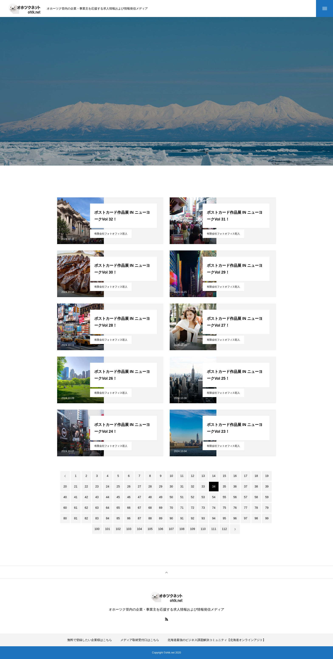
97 (245, 518)
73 (203, 507)
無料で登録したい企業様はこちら (89, 640)
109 (192, 529)
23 (97, 486)
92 (192, 518)
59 (267, 497)
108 (181, 529)
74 (214, 507)
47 (139, 497)
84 (107, 518)
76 (235, 507)
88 (150, 518)
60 (65, 507)
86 (129, 518)
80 (65, 518)
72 (192, 507)
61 (76, 507)
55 (224, 497)
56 (235, 497)
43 (97, 497)
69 (160, 507)
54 (214, 497)
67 (139, 507)
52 (192, 497)
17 (245, 476)
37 (245, 486)
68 (150, 507)
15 (224, 476)
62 (86, 507)
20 (65, 486)
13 (203, 476)
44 (107, 497)
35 (224, 486)
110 (203, 529)
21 (76, 486)
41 (76, 497)
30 (171, 486)
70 (171, 507)
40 (65, 497)
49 (160, 497)
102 (118, 529)
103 (128, 529)
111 (213, 529)
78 (256, 507)
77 (245, 507)
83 (97, 518)
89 (160, 518)
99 (267, 518)
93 (203, 518)
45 (118, 497)
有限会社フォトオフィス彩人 (110, 233)
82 (86, 518)
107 (171, 529)
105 (150, 529)
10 (171, 476)
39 (267, 486)
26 (129, 486)
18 (256, 476)
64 (107, 507)
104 (139, 529)
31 (182, 486)
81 (76, 518)
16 (235, 476)
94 (214, 518)
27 (139, 486)
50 (171, 497)
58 (256, 497)
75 (224, 507)
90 (171, 518)
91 (182, 518)
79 (267, 507)
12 (192, 476)
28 (150, 486)
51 (182, 497)
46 (129, 497)
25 (118, 486)
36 (235, 486)
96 (235, 518)
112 (224, 529)
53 (203, 497)
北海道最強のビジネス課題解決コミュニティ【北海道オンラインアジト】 (217, 640)
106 (160, 529)
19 (267, 476)
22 (86, 486)
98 (256, 518)
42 (86, 497)
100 (97, 529)
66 (129, 507)
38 (256, 486)
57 (245, 497)
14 (214, 476)
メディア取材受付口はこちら (139, 640)
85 (118, 518)
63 (97, 507)
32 (192, 486)
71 (182, 507)
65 (118, 507)
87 (139, 518)
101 (107, 529)
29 (160, 486)
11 (182, 476)
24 (107, 486)
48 (150, 497)
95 (224, 518)
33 (203, 486)
